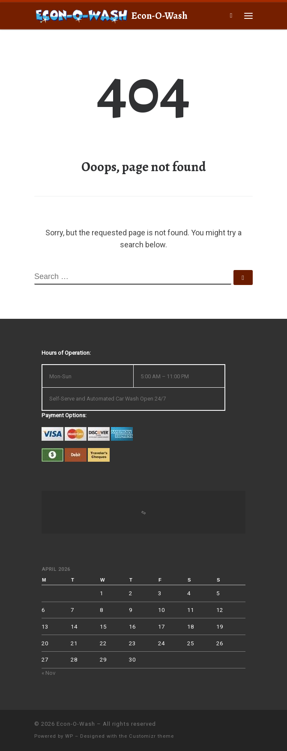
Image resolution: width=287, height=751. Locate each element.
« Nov (49, 672)
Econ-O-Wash (76, 724)
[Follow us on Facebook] (250, 728)
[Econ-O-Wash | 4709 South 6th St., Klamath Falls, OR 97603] (81, 14)
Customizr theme (151, 736)
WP (69, 736)
